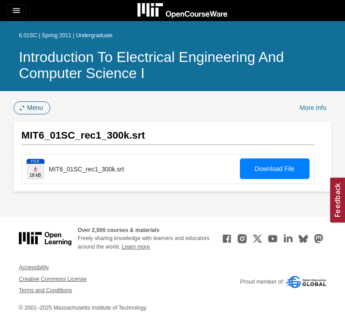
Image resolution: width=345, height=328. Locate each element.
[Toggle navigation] (16, 10)
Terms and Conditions (45, 290)
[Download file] (35, 169)
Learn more (136, 247)
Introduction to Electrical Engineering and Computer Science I (151, 65)
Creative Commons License (52, 279)
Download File (275, 168)
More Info (313, 107)
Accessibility (34, 267)
